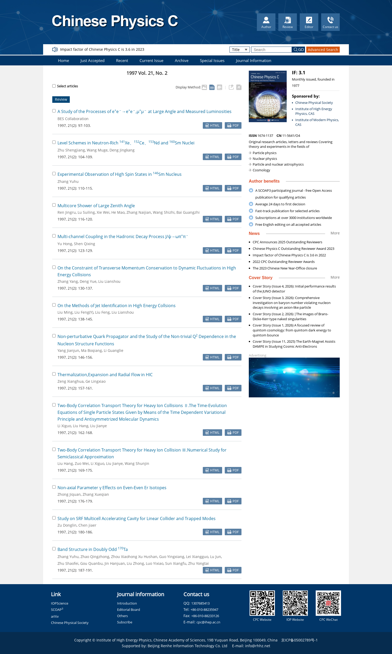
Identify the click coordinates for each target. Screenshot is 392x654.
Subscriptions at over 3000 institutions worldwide (293, 217)
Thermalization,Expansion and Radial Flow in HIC (105, 374)
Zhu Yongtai (198, 563)
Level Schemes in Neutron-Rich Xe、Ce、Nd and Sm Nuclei (125, 143)
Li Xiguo (64, 425)
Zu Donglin (67, 525)
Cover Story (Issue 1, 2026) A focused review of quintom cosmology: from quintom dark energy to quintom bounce (292, 330)
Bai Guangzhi (188, 212)
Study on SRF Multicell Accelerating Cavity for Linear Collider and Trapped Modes (136, 518)
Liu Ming (65, 312)
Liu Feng (102, 312)
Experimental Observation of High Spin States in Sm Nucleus (119, 174)
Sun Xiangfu (175, 563)
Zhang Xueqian (96, 494)
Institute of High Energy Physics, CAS (313, 111)
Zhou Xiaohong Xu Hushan (134, 556)
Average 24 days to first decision (280, 204)
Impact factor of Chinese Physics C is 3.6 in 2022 (289, 255)
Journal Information (253, 60)
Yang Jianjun (68, 350)
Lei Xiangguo (197, 556)
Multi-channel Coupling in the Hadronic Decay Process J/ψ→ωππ (123, 236)
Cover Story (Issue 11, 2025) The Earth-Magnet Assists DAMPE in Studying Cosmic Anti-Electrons (294, 344)
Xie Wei (103, 212)
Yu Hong (64, 243)
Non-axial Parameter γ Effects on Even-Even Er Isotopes (111, 487)
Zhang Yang (67, 281)
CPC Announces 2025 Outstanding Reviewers (287, 242)
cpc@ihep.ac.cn (208, 622)
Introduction (127, 603)
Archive (181, 60)
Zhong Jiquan (69, 494)
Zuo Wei (82, 463)
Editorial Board (128, 609)
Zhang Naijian (138, 212)
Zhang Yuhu (68, 181)
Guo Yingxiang (171, 556)
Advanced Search (323, 49)
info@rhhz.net (257, 645)
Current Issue (151, 60)
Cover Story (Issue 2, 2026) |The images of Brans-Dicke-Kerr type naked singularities (290, 316)
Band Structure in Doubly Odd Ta (92, 549)
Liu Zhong (135, 563)
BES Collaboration (73, 118)
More (335, 232)
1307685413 (200, 603)
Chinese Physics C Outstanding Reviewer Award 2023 (293, 248)
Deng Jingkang (122, 150)
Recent (122, 60)
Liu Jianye (98, 425)
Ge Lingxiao (95, 381)
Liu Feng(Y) (83, 312)
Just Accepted (92, 60)
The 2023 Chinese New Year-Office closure (285, 268)
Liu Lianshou (109, 281)
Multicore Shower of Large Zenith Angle (96, 205)
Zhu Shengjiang (71, 150)
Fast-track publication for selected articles (287, 210)
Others (122, 615)
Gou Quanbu (91, 563)
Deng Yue (88, 281)
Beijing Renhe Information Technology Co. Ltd (187, 645)
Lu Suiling (86, 212)
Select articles (65, 86)
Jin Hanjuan (115, 563)
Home (63, 60)
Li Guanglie (113, 350)
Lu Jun (215, 556)
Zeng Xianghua (70, 381)
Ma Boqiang (91, 350)
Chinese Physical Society (314, 102)
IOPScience (59, 603)
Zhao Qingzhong (94, 556)
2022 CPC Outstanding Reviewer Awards (284, 261)
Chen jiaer (87, 525)
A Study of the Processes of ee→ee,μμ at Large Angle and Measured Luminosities (144, 111)
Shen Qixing (84, 243)
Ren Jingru (66, 212)
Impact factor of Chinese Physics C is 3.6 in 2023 (102, 49)
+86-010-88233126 (205, 615)
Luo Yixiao (154, 563)
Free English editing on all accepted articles (288, 224)
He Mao (118, 212)
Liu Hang (80, 425)
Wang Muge (97, 150)
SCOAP (57, 609)
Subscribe (124, 622)
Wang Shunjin (137, 463)
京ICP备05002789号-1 (299, 640)
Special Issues (212, 60)
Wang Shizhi (164, 212)
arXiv (55, 616)
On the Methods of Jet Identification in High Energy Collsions (116, 305)
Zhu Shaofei (67, 563)
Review (61, 99)
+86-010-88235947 (204, 609)
